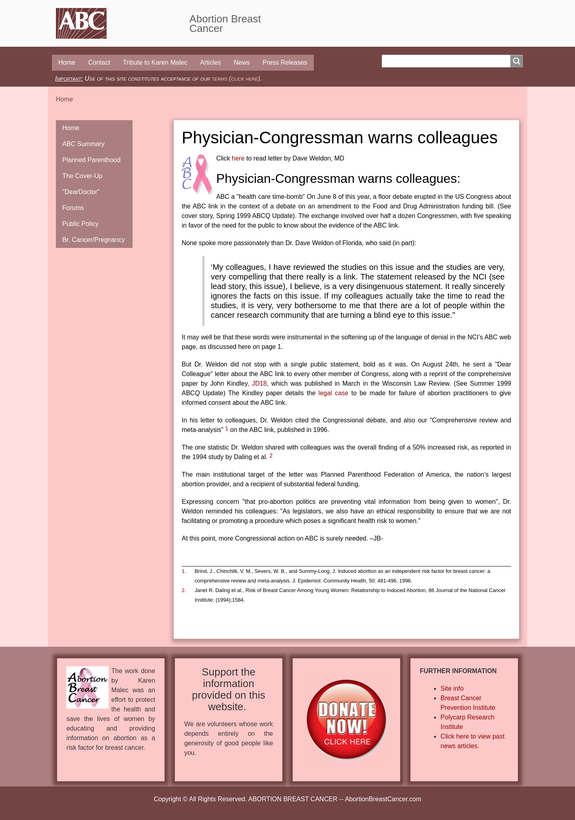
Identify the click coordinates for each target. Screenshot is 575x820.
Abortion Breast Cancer (225, 23)
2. (184, 590)
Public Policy (80, 223)
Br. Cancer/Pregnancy (93, 239)
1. (184, 571)
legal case (334, 393)
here (238, 158)
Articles (210, 62)
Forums (73, 207)
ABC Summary (83, 144)
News (242, 62)
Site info (452, 688)
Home (66, 62)
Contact (99, 62)
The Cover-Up (82, 175)
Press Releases (285, 62)
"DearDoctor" (80, 191)
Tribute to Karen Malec (155, 62)
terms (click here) (236, 78)
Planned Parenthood (91, 159)
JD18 (259, 383)
